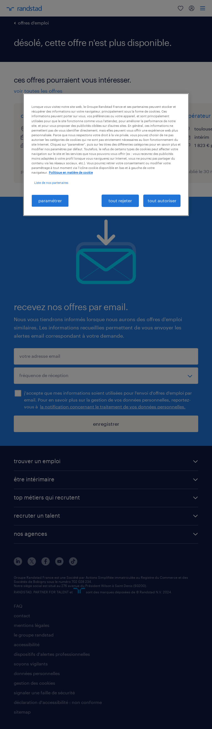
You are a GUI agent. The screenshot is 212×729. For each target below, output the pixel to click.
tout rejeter (120, 200)
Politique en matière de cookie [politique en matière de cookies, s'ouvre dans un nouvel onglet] (71, 172)
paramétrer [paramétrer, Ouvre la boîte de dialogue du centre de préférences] (50, 200)
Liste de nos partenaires (51, 182)
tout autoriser (162, 200)
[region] (106, 154)
